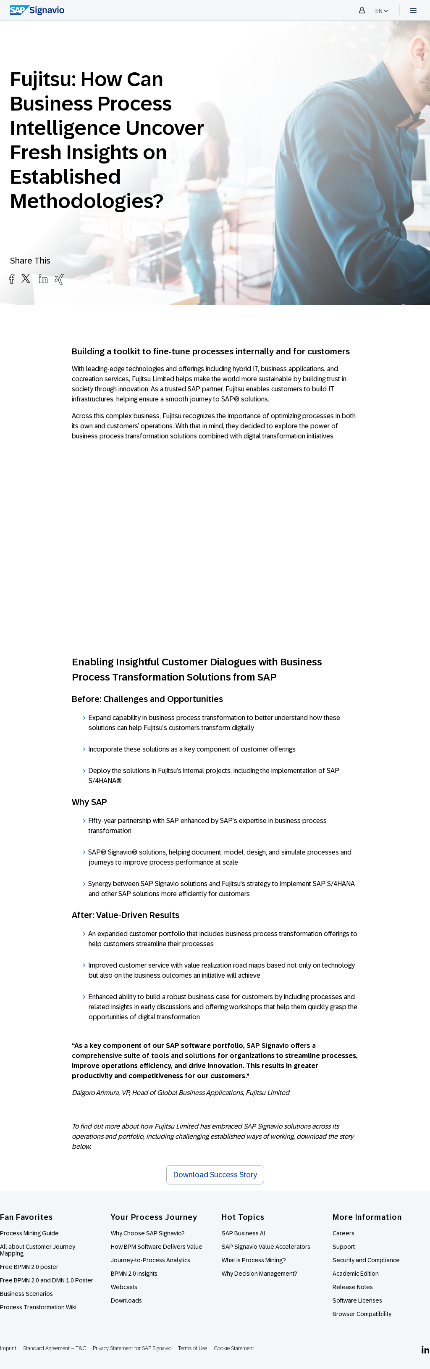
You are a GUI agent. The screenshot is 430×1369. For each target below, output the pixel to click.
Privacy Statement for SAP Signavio (132, 1348)
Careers (343, 1233)
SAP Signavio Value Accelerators (266, 1246)
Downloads (126, 1300)
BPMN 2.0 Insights (134, 1273)
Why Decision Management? (259, 1273)
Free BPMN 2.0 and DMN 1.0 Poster (46, 1280)
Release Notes (353, 1287)
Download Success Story (215, 1175)
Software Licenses (357, 1300)
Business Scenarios (26, 1293)
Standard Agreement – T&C (54, 1348)
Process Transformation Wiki (38, 1307)
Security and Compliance (366, 1260)
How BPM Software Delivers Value (156, 1246)
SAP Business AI (243, 1233)
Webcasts (124, 1287)
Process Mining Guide (29, 1233)
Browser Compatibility (362, 1314)
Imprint (8, 1348)
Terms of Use (192, 1348)
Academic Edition (356, 1273)
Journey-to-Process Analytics (151, 1260)
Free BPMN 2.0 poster (29, 1266)
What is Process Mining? (254, 1260)
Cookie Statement (234, 1348)
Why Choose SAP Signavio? (148, 1233)
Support (344, 1246)
